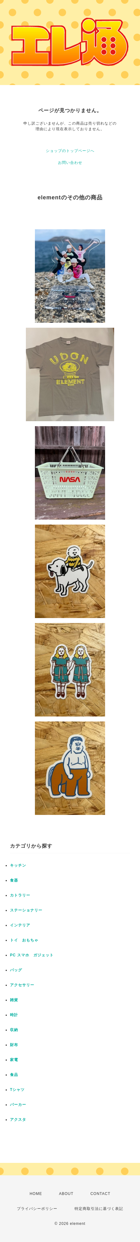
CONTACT (100, 1194)
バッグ (16, 970)
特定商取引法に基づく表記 (99, 1208)
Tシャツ (17, 1089)
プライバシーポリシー (37, 1208)
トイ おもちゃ (24, 940)
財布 (14, 1045)
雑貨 (14, 1000)
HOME (36, 1194)
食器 (14, 880)
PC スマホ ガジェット (32, 955)
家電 (14, 1060)
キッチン (18, 865)
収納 (14, 1030)
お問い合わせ (70, 162)
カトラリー (20, 895)
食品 (14, 1075)
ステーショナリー (26, 910)
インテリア (20, 925)
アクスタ (18, 1119)
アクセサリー (22, 985)
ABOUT (66, 1194)
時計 (14, 1015)
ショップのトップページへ (70, 151)
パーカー (18, 1104)
